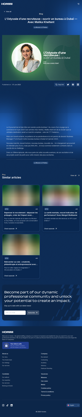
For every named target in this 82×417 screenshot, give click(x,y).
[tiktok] (7, 405)
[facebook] (73, 85)
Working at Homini (7, 386)
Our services (6, 365)
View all (7, 11)
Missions (44, 377)
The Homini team (7, 360)
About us (5, 354)
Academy (43, 362)
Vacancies (44, 374)
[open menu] (78, 4)
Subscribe (33, 313)
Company (44, 354)
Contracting (44, 360)
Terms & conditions (47, 392)
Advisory (43, 365)
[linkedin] (11, 405)
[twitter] (68, 84)
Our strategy (5, 362)
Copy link (60, 84)
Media (43, 384)
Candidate (5, 374)
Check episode (10, 229)
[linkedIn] (78, 85)
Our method (5, 377)
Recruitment (44, 357)
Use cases (44, 381)
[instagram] (3, 405)
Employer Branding (46, 368)
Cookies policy (46, 388)
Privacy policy (45, 395)
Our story (5, 357)
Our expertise (6, 380)
